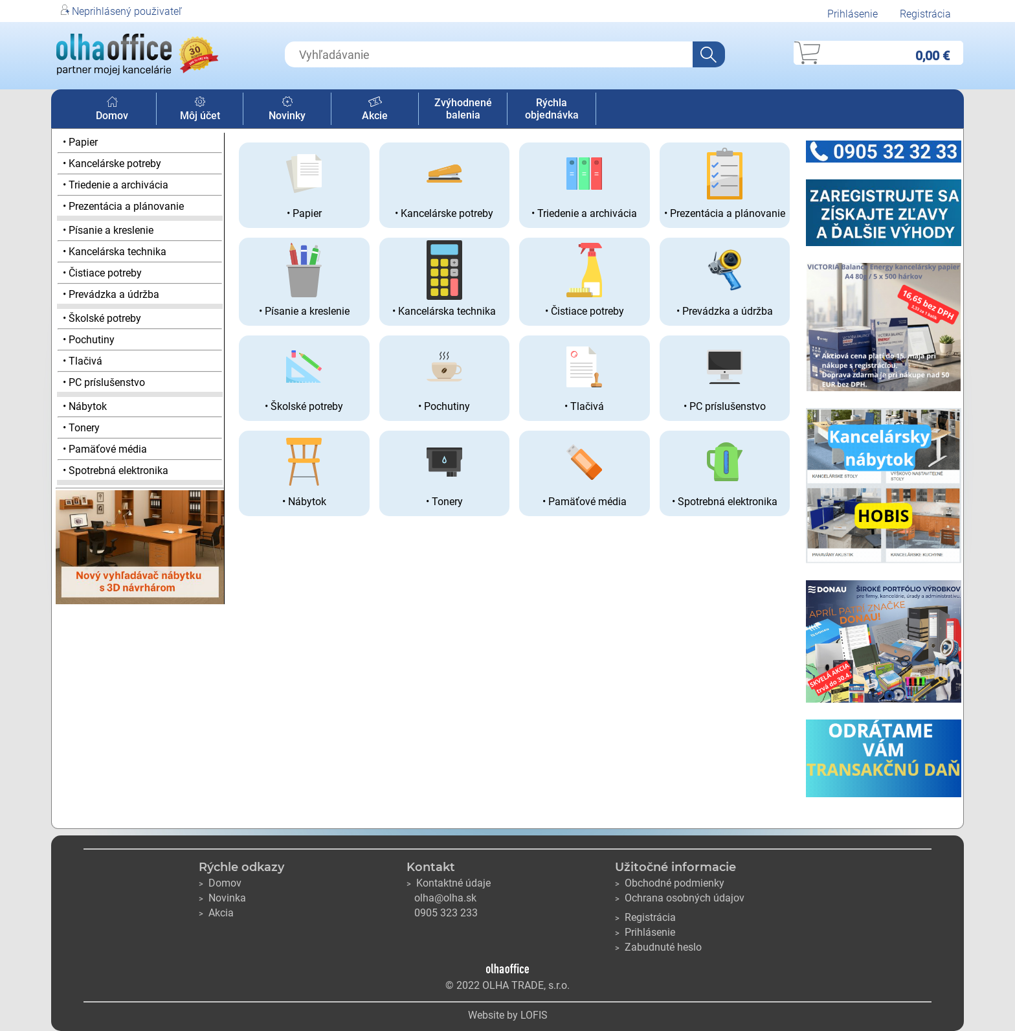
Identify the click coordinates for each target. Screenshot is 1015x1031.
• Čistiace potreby (102, 273)
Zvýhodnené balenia (463, 108)
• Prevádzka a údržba (111, 294)
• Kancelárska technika (115, 251)
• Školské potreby (102, 318)
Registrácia (925, 14)
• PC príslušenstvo (104, 382)
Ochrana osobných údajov (679, 898)
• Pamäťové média (105, 449)
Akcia (216, 913)
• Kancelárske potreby (112, 163)
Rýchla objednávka (552, 108)
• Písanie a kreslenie (108, 230)
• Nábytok (85, 406)
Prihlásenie (852, 14)
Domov (112, 109)
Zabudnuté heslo (658, 947)
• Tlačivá (82, 361)
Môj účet (200, 109)
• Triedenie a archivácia (115, 185)
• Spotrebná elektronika (115, 470)
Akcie (375, 109)
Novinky (287, 109)
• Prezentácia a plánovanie (123, 206)
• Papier (80, 142)
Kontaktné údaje (449, 883)
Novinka (222, 898)
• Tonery (81, 428)
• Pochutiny (89, 340)
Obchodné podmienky (669, 883)
